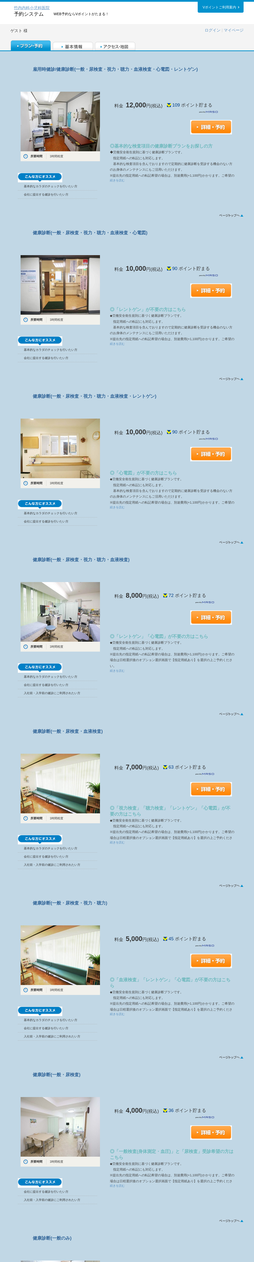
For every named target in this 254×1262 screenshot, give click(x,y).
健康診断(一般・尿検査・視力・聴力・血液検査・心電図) (90, 232)
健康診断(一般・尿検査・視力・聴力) (70, 903)
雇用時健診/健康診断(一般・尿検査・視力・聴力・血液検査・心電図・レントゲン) (115, 69)
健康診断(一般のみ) (52, 1238)
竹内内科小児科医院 (32, 8)
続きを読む (117, 180)
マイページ (234, 30)
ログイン (213, 30)
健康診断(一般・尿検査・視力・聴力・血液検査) (81, 559)
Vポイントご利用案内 (219, 7)
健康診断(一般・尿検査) (56, 1074)
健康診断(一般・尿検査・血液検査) (68, 731)
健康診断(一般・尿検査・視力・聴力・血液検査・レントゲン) (94, 396)
